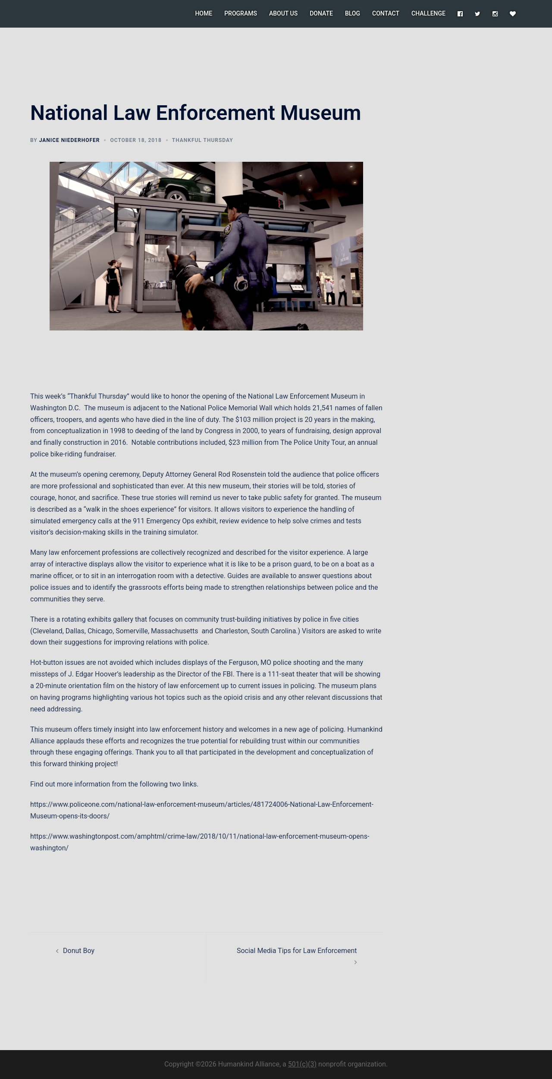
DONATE (321, 13)
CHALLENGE (428, 13)
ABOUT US (283, 13)
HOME (203, 13)
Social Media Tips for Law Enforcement (297, 951)
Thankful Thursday (202, 140)
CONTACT (385, 13)
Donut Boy (78, 951)
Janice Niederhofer (69, 140)
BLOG (352, 13)
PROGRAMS (240, 13)
